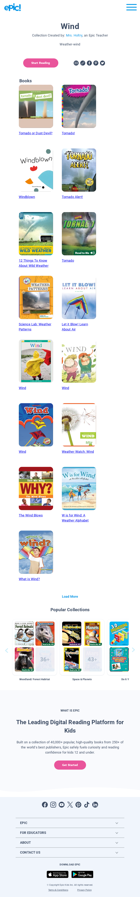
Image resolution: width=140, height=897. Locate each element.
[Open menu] (131, 8)
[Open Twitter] (70, 805)
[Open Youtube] (62, 805)
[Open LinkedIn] (95, 805)
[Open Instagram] (53, 805)
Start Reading (40, 63)
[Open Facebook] (45, 805)
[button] (34, 647)
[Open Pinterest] (78, 805)
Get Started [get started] (70, 765)
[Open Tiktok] (87, 805)
